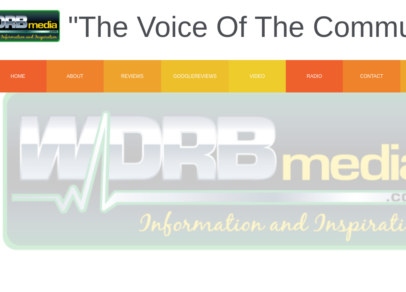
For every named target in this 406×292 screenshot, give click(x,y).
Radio (314, 76)
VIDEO (257, 76)
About (75, 76)
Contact (371, 76)
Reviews (132, 76)
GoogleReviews (195, 76)
